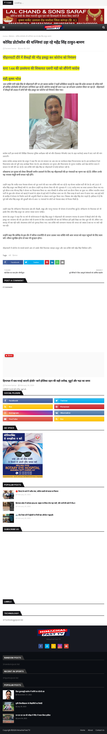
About (90, 730)
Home (5, 36)
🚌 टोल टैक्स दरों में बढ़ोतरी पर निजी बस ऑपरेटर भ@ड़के (34, 515)
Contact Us (100, 730)
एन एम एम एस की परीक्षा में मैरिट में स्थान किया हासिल (33, 715)
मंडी (10, 255)
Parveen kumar (11, 48)
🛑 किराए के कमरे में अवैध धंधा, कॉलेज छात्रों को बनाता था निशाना (37, 491)
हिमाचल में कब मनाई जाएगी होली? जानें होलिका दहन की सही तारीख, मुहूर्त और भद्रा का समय (46, 380)
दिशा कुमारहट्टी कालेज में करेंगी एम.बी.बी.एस (30, 691)
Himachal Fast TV (23, 730)
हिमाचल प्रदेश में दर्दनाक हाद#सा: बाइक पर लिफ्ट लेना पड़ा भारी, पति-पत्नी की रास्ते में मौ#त (45, 503)
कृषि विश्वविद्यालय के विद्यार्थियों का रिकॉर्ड (29, 703)
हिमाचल (11, 36)
